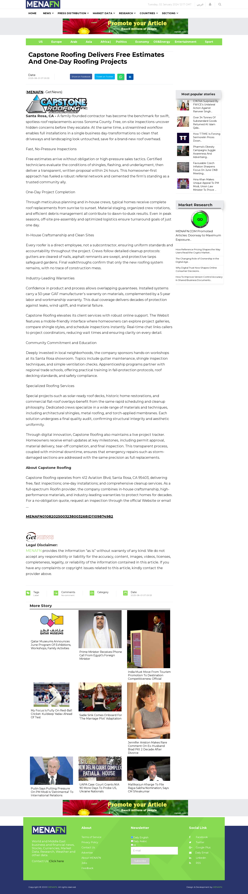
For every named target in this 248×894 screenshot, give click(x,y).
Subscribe (140, 860)
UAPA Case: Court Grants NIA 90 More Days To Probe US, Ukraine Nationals (99, 788)
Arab (73, 41)
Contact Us (88, 847)
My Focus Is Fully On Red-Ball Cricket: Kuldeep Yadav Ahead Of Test (51, 714)
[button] (210, 4)
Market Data (102, 13)
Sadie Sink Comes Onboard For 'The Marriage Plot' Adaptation (100, 716)
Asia (88, 41)
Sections (168, 13)
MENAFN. (53, 887)
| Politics (120, 41)
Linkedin (197, 857)
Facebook (198, 837)
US (36, 41)
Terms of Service (91, 837)
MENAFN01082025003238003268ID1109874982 (69, 516)
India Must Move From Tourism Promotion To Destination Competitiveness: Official (149, 675)
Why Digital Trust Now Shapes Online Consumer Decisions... (196, 269)
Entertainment (180, 41)
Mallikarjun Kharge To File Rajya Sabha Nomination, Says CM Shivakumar (148, 788)
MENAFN (35, 92)
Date (31, 75)
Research (126, 13)
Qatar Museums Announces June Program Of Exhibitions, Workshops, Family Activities (51, 645)
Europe (56, 41)
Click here (56, 861)
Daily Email (198, 852)
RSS (195, 863)
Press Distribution (72, 13)
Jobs (84, 863)
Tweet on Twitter (104, 76)
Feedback (87, 868)
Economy (142, 41)
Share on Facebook (81, 76)
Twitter (196, 842)
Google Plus (199, 847)
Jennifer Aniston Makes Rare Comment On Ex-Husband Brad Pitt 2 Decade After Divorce (147, 747)
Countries (147, 13)
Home (32, 13)
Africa (104, 41)
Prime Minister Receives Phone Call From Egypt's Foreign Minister (100, 655)
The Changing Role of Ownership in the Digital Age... (197, 260)
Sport (207, 41)
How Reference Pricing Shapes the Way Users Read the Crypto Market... (198, 251)
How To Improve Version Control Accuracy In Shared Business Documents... (199, 278)
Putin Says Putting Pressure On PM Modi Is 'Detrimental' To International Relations (52, 792)
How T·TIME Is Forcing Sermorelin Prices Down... (206, 137)
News (47, 13)
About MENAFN (91, 857)
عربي (200, 4)
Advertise (87, 852)
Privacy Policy (89, 842)
